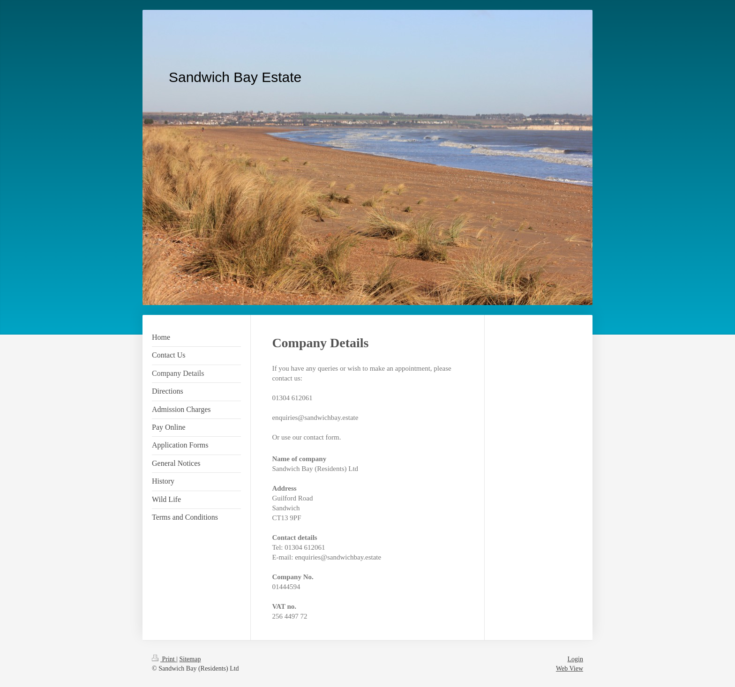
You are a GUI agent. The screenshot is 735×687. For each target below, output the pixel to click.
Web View (569, 668)
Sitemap (190, 659)
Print (164, 659)
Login (575, 659)
